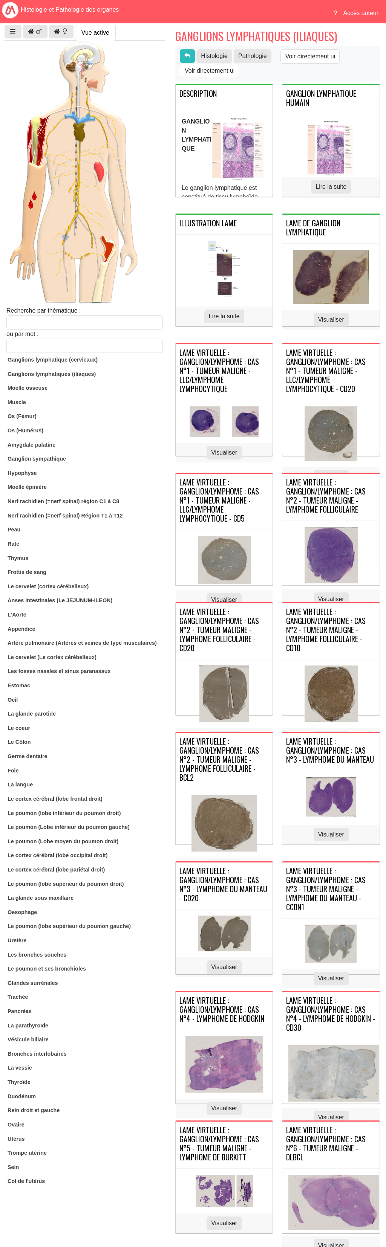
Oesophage (22, 912)
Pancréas (20, 1011)
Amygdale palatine (31, 445)
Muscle (17, 402)
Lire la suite (331, 186)
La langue (20, 784)
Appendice (21, 629)
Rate (13, 544)
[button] (13, 31)
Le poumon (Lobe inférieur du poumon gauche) (69, 827)
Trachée (18, 997)
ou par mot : (22, 334)
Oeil (13, 700)
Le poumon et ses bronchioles (47, 969)
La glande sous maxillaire (41, 898)
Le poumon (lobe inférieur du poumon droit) (64, 813)
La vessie (20, 1068)
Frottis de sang (27, 572)
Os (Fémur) (22, 416)
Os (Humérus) (25, 430)
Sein (13, 1167)
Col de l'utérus (26, 1181)
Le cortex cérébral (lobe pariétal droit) (56, 870)
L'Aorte (17, 615)
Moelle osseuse (27, 388)
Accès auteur (360, 13)
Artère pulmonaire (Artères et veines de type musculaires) (82, 643)
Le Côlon (19, 742)
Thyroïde (19, 1082)
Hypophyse (22, 473)
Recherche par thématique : (43, 310)
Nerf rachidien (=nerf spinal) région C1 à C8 (63, 501)
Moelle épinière (27, 487)
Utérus (16, 1139)
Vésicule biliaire (28, 1039)
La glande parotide (32, 714)
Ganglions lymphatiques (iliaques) (52, 374)
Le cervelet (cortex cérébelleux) (48, 586)
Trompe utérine (27, 1153)
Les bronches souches (37, 955)
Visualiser (331, 319)
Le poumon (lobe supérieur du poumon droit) (66, 884)
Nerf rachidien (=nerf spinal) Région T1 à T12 (65, 516)
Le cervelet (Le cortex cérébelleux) (52, 657)
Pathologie (252, 56)
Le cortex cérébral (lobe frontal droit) (55, 799)
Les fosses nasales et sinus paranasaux (59, 671)
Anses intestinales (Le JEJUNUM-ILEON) (60, 600)
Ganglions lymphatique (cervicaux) (53, 360)
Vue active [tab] (95, 32)
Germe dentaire (27, 756)
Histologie (214, 56)
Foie (13, 771)
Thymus (18, 558)
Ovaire (16, 1125)
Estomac (19, 685)
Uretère (17, 940)
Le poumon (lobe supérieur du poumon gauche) (69, 926)
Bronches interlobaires (37, 1054)
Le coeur (19, 728)
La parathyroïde (28, 1026)
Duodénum (22, 1096)
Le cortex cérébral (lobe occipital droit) (58, 855)
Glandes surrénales (33, 983)
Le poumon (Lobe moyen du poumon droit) (63, 841)
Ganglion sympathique (37, 459)
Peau (14, 530)
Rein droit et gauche (34, 1110)
